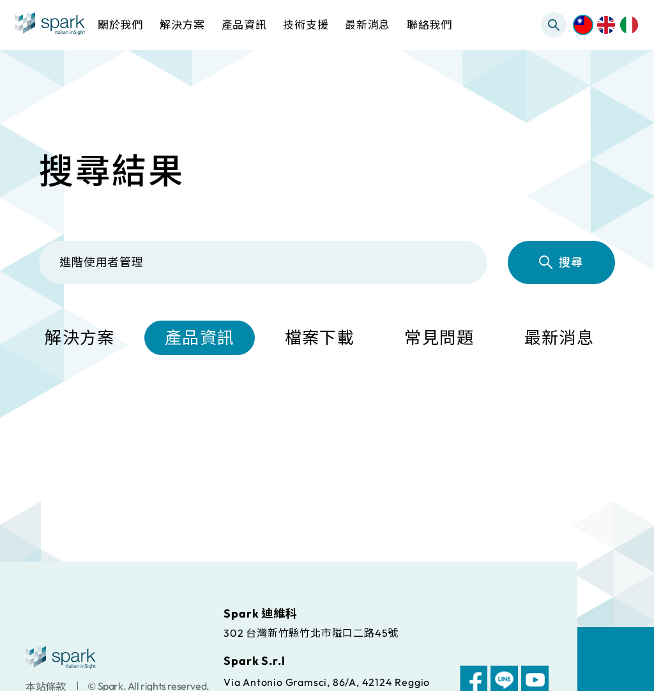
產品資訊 (199, 338)
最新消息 (559, 338)
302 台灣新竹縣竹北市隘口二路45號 (311, 632)
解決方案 (79, 338)
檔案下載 (319, 338)
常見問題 (439, 338)
